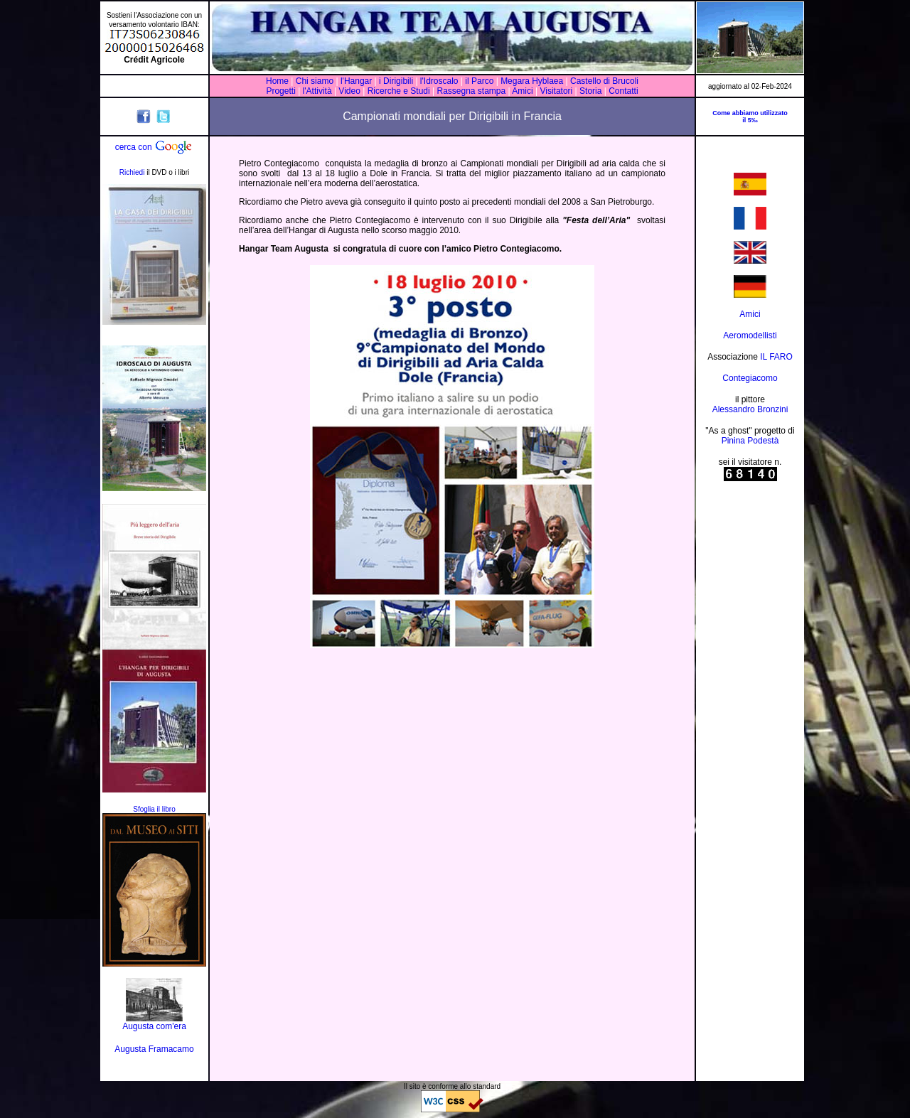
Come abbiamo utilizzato (750, 113)
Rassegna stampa (471, 91)
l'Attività (317, 91)
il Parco (479, 81)
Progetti (280, 91)
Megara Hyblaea (531, 81)
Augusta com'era (154, 1026)
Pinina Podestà (750, 441)
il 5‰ (750, 120)
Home (277, 81)
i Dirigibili (396, 81)
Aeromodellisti (749, 335)
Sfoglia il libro (154, 809)
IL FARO (776, 357)
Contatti (623, 91)
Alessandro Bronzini (750, 409)
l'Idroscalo (439, 81)
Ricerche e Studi (400, 91)
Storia (590, 91)
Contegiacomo (749, 378)
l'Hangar (356, 81)
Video (349, 91)
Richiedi (132, 172)
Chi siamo (314, 81)
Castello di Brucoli (603, 81)
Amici (522, 91)
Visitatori (555, 91)
